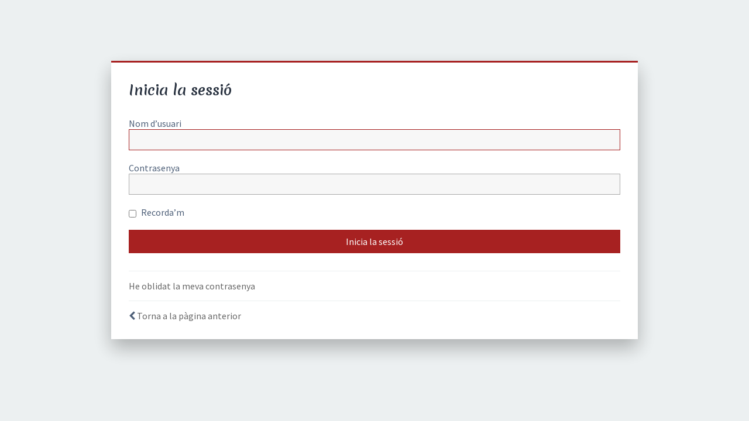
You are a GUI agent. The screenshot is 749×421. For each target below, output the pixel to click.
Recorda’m (156, 212)
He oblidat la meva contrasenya (192, 286)
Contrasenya (154, 168)
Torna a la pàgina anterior (189, 316)
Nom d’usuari (155, 123)
